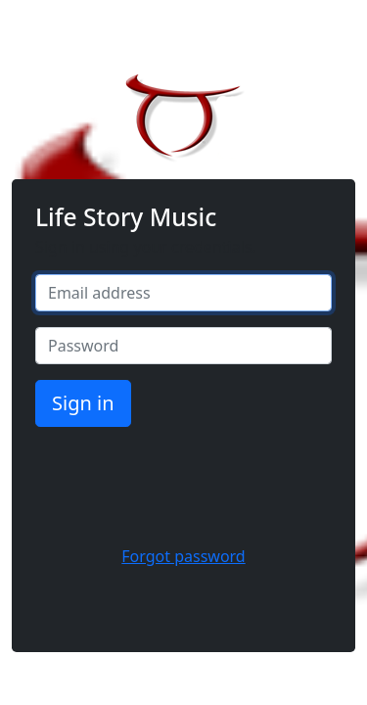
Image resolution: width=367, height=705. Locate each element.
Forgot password (183, 556)
